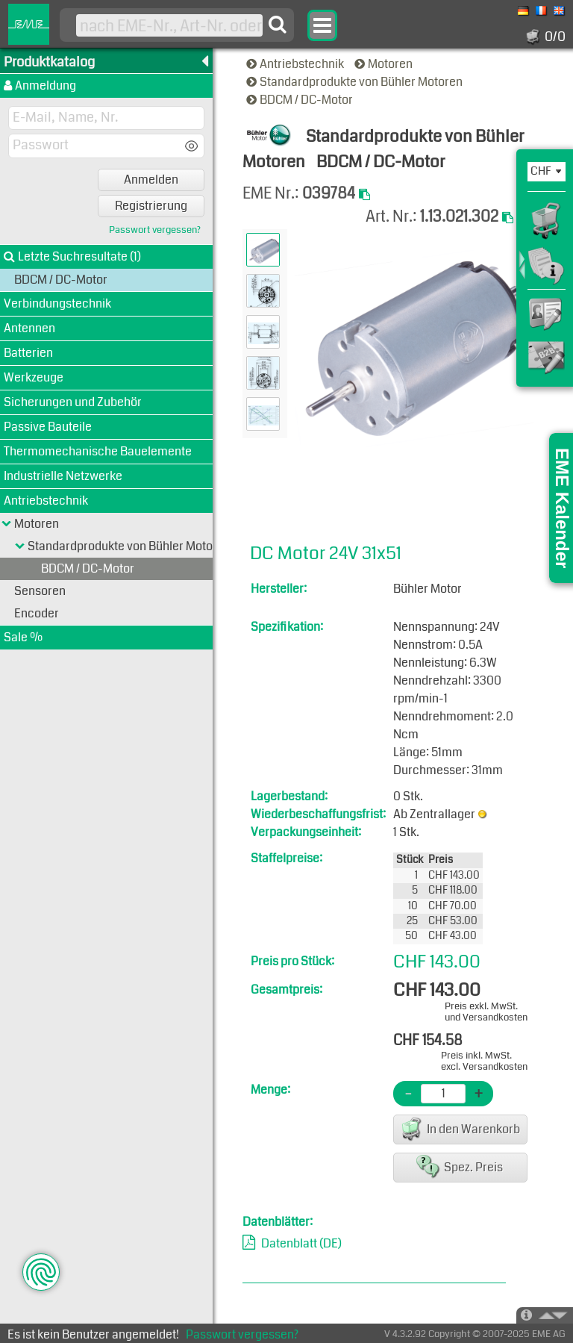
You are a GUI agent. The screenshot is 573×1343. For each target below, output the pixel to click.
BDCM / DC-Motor (300, 99)
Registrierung (151, 205)
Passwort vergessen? (155, 230)
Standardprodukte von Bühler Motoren (355, 81)
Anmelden (151, 179)
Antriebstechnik (296, 63)
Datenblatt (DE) (301, 1243)
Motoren (384, 63)
